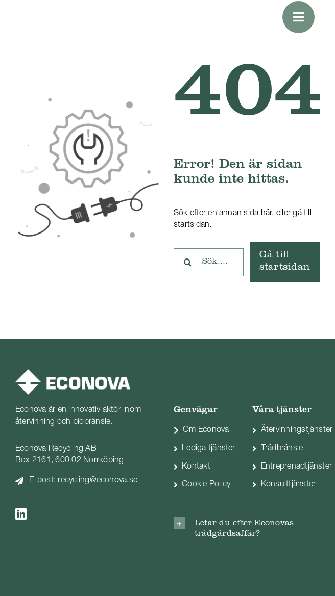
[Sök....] (209, 262)
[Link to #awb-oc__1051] (298, 17)
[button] (247, 528)
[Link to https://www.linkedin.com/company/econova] (78, 513)
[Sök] (188, 262)
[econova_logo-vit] (72, 373)
